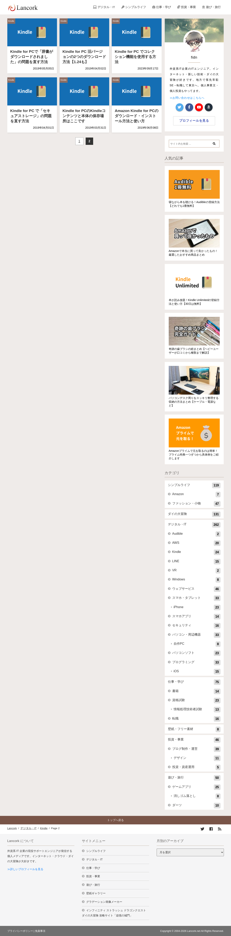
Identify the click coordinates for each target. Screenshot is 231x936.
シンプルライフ (135, 7)
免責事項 (40, 930)
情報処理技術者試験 (197, 709)
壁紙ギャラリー (96, 893)
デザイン (197, 758)
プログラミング (196, 662)
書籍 (196, 691)
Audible (196, 534)
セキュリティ (196, 625)
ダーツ (196, 805)
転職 (196, 719)
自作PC (197, 644)
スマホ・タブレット (196, 598)
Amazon (196, 494)
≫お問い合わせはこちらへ (187, 97)
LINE (196, 561)
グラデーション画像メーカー (104, 901)
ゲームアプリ (196, 787)
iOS (197, 671)
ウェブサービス (196, 589)
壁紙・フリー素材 (194, 729)
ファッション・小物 (196, 504)
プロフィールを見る (194, 120)
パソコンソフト (196, 653)
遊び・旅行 (213, 7)
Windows (196, 580)
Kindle (11, 21)
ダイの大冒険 (194, 514)
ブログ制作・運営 (196, 749)
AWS (196, 543)
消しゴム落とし (197, 796)
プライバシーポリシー (20, 930)
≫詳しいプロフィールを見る (25, 869)
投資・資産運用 (196, 767)
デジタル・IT (106, 7)
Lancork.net (193, 930)
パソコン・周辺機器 (196, 635)
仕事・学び (163, 7)
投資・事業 (188, 7)
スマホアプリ (196, 616)
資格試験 (196, 700)
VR (196, 570)
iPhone (197, 607)
